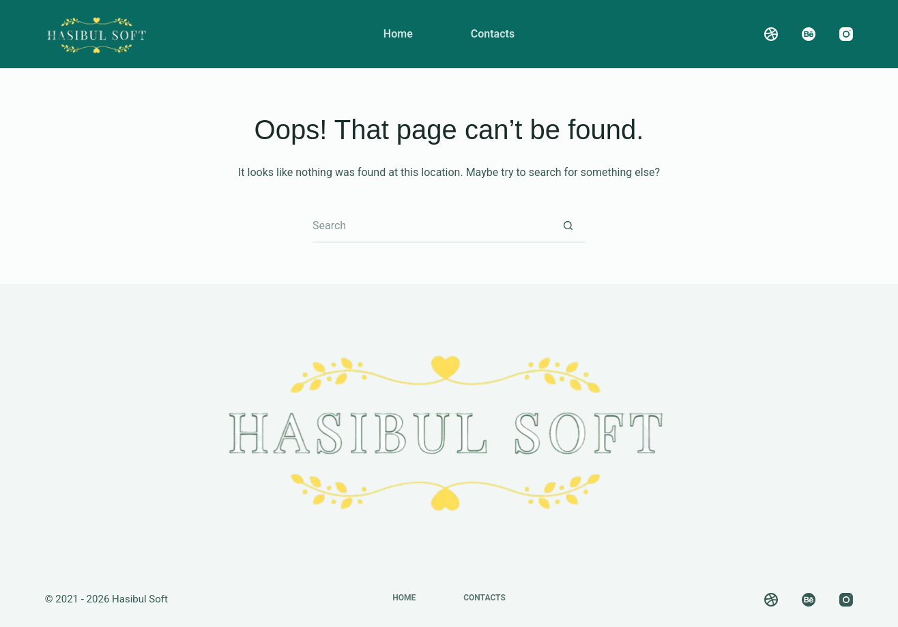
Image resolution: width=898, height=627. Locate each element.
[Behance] (808, 34)
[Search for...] (432, 226)
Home (398, 33)
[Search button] (568, 226)
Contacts (493, 33)
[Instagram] (846, 34)
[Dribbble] (771, 34)
